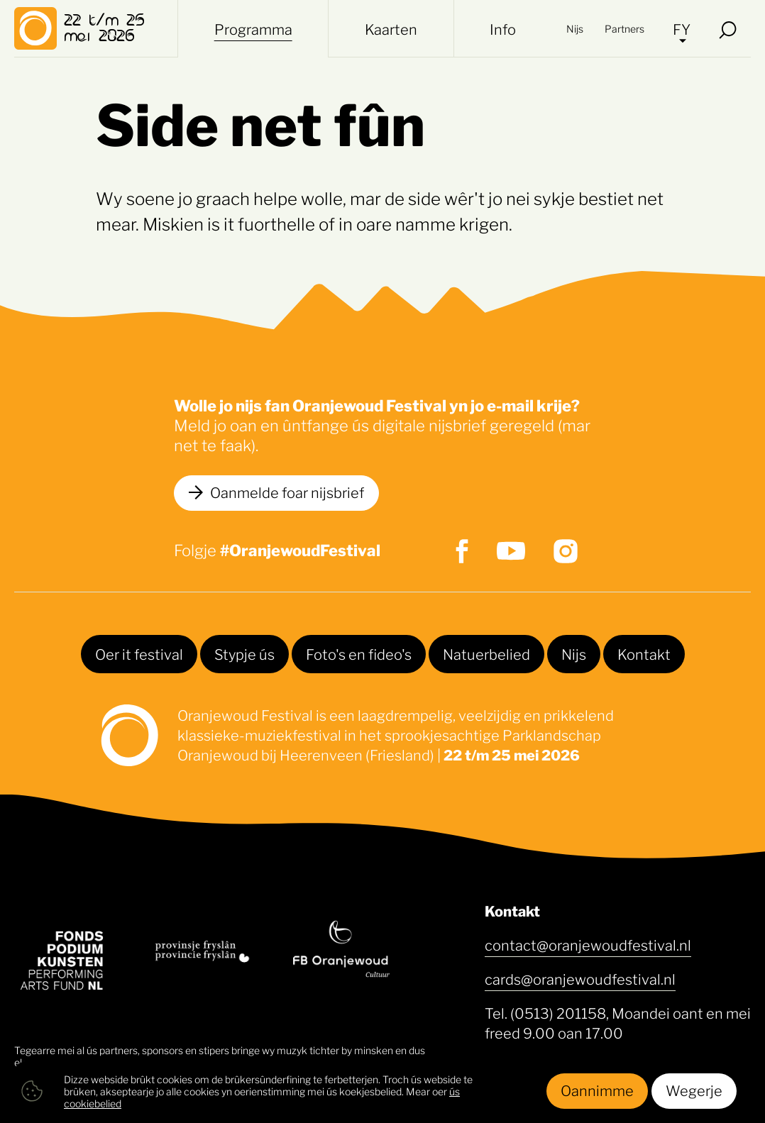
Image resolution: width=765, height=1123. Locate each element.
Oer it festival (139, 653)
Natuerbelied (486, 653)
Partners (624, 28)
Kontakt (644, 653)
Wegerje (694, 1090)
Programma (253, 28)
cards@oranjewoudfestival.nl (580, 978)
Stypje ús (244, 653)
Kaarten (391, 28)
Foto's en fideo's (359, 653)
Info (503, 28)
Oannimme (597, 1090)
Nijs (574, 28)
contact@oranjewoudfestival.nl (588, 944)
